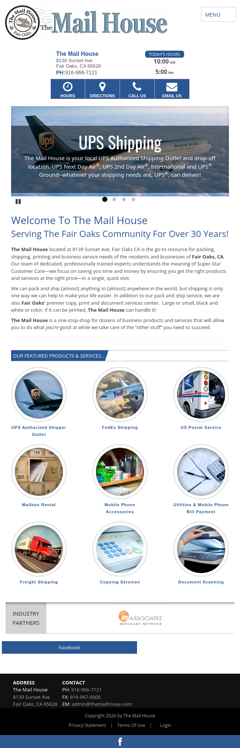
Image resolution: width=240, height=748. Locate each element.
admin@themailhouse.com (102, 704)
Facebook (69, 647)
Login (165, 725)
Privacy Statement (87, 725)
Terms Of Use (131, 725)
